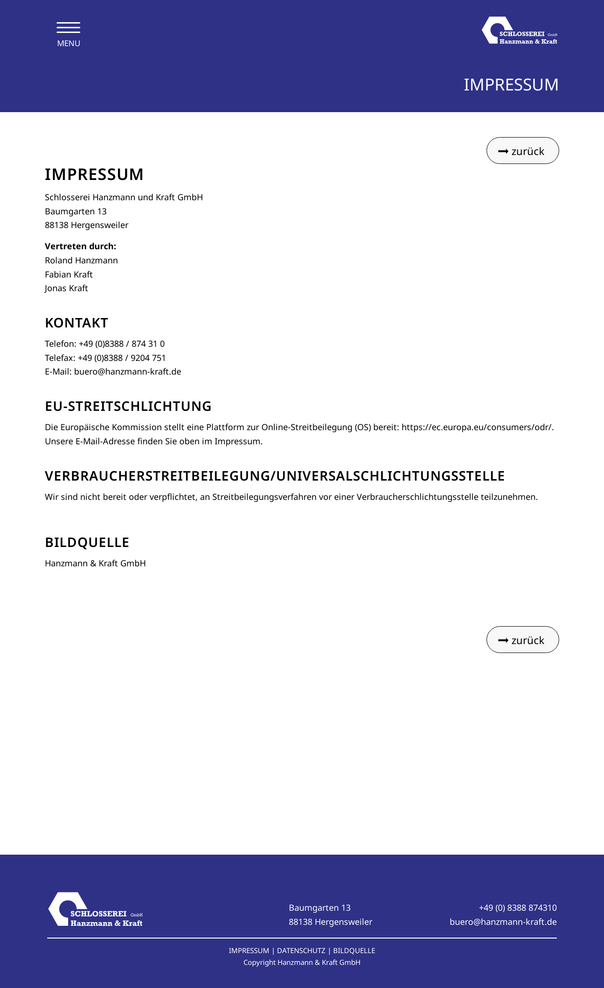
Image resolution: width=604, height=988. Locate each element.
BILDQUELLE (354, 950)
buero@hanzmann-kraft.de (503, 921)
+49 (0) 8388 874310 (518, 907)
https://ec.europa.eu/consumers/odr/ (477, 427)
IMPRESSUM (249, 950)
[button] (21, 967)
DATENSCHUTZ (301, 950)
